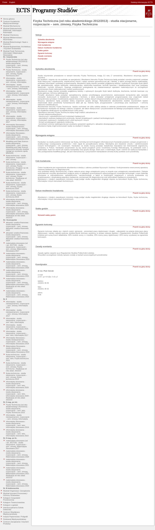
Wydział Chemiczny (11, 35)
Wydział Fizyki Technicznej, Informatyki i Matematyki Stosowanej (14, 53)
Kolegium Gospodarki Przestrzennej (11, 499)
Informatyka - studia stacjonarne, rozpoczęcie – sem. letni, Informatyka (16, 320)
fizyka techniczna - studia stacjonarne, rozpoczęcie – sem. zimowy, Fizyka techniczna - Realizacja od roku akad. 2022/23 (16, 176)
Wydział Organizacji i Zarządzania (16, 491)
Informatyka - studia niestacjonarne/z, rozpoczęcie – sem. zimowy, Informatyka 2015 (17, 94)
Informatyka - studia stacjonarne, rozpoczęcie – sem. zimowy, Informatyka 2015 (16, 111)
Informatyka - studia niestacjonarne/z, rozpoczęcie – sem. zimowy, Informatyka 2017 (17, 102)
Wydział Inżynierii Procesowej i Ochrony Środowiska (15, 494)
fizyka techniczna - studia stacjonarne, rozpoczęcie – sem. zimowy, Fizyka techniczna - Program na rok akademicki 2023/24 (17, 166)
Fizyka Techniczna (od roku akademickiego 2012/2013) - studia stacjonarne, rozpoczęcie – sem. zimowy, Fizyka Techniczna (17, 63)
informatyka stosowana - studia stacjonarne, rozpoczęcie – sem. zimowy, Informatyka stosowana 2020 (17, 202)
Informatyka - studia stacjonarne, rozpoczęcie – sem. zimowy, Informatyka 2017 (16, 119)
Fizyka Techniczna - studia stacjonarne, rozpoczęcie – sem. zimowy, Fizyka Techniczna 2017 (16, 73)
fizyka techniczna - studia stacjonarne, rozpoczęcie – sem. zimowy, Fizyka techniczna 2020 (16, 185)
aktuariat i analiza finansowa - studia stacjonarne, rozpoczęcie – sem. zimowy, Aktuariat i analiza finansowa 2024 (17, 237)
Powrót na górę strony (141, 71)
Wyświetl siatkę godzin (47, 215)
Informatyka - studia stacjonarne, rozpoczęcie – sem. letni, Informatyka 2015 (17, 327)
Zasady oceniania (45, 56)
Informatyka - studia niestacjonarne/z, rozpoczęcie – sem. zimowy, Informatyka (17, 86)
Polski (4, 2)
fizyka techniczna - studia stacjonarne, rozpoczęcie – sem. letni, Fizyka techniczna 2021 (17, 357)
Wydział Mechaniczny (11, 26)
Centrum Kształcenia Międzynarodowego (11, 22)
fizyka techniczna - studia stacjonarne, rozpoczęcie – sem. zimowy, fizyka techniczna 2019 (16, 194)
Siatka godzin (43, 50)
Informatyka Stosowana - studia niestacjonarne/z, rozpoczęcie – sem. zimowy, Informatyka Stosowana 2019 (17, 127)
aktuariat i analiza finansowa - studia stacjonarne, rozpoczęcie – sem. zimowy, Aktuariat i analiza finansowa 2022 (17, 226)
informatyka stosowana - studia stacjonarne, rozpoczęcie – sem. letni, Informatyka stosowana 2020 (17, 384)
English (12, 2)
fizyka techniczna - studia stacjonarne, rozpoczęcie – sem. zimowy (16, 157)
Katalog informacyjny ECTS (142, 2)
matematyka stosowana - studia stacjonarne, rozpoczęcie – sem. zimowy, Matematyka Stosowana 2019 (17, 256)
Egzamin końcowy (45, 53)
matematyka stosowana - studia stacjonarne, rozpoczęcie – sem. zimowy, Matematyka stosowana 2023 (17, 294)
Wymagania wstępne (46, 42)
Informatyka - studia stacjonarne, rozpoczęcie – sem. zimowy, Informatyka (16, 80)
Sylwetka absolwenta (46, 39)
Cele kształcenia (44, 45)
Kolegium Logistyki (10, 505)
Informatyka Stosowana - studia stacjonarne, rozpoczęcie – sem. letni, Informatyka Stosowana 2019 (17, 424)
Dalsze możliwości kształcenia (50, 48)
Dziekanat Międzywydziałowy (14, 519)
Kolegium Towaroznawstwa (14, 502)
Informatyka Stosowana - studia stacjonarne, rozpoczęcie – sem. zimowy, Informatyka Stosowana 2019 (17, 136)
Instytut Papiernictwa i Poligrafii (15, 517)
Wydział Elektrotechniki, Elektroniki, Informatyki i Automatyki (12, 30)
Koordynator (42, 59)
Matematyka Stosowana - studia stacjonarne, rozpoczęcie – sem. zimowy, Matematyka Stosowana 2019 (17, 349)
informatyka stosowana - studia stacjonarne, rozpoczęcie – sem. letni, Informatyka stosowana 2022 (17, 433)
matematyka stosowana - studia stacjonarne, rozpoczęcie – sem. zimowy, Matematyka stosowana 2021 (17, 273)
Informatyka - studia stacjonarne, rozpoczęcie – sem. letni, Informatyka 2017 (17, 333)
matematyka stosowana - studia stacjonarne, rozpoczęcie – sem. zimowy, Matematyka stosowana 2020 (17, 265)
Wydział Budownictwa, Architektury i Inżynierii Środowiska (17, 48)
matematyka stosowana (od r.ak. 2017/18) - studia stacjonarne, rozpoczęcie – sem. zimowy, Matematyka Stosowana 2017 (17, 247)
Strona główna (9, 19)
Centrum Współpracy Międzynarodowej (11, 513)
